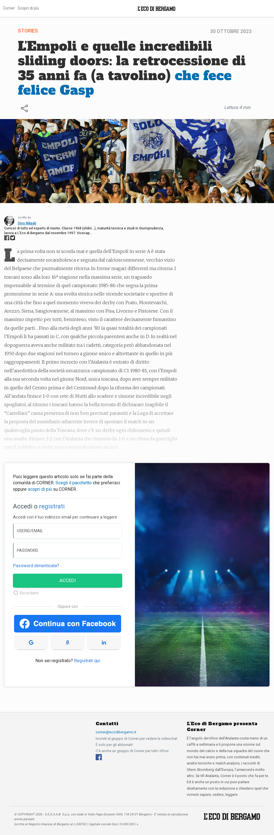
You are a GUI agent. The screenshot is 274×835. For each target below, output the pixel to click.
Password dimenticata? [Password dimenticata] (36, 565)
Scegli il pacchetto (74, 482)
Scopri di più (28, 8)
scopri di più (40, 489)
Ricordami (29, 593)
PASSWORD (27, 550)
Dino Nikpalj (27, 223)
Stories (28, 31)
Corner (9, 8)
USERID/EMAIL (30, 531)
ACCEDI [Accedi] (67, 580)
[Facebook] (99, 757)
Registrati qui (87, 660)
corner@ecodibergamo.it (116, 732)
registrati (52, 506)
